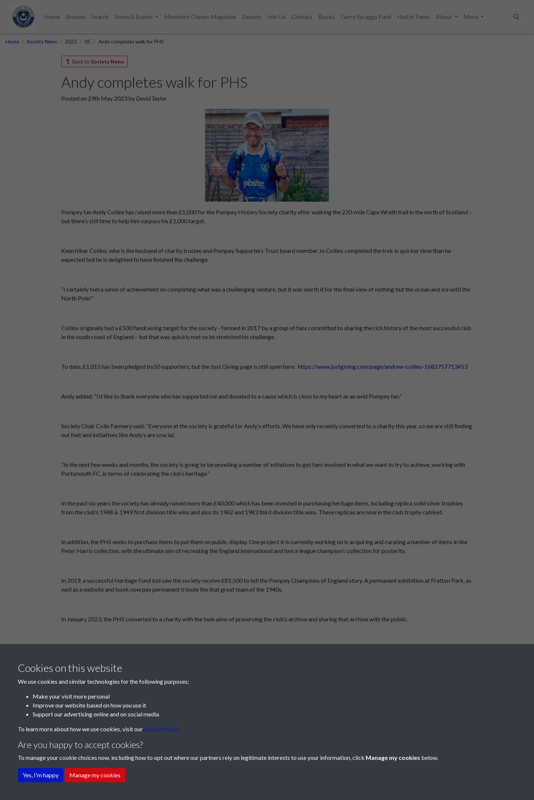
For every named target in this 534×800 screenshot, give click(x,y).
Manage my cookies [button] (95, 774)
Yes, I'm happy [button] (41, 774)
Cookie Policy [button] (161, 728)
